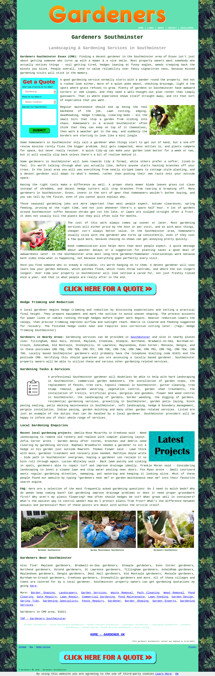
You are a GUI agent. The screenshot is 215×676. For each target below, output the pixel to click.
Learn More (163, 673)
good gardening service (81, 79)
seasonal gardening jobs (51, 203)
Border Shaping (43, 592)
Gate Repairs (47, 596)
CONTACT (172, 28)
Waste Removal (122, 592)
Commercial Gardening (98, 596)
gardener (100, 376)
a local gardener (76, 581)
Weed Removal (174, 592)
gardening (27, 72)
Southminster (140, 337)
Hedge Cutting (43, 647)
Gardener (114, 600)
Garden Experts (164, 600)
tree (89, 385)
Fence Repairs (93, 600)
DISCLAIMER (187, 28)
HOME (140, 28)
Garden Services (94, 592)
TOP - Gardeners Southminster (43, 618)
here (33, 585)
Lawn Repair (69, 596)
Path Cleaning (148, 592)
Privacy (192, 647)
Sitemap (22, 647)
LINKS (150, 28)
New (31, 647)
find (33, 565)
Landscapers (68, 592)
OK (177, 673)
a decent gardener (34, 173)
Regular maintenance (76, 107)
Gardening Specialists (60, 600)
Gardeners (27, 611)
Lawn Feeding (158, 596)
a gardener (98, 142)
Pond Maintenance (131, 596)
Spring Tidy (29, 600)
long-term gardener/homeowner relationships (138, 254)
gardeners (27, 192)
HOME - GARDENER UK (107, 634)
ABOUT (161, 28)
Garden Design (182, 596)
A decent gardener (164, 265)
